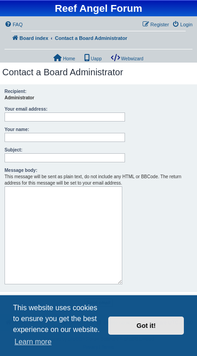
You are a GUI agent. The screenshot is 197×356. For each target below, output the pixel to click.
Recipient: (15, 91)
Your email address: (26, 109)
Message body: (21, 170)
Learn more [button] (33, 342)
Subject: (13, 149)
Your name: (17, 129)
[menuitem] (14, 24)
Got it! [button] (146, 325)
